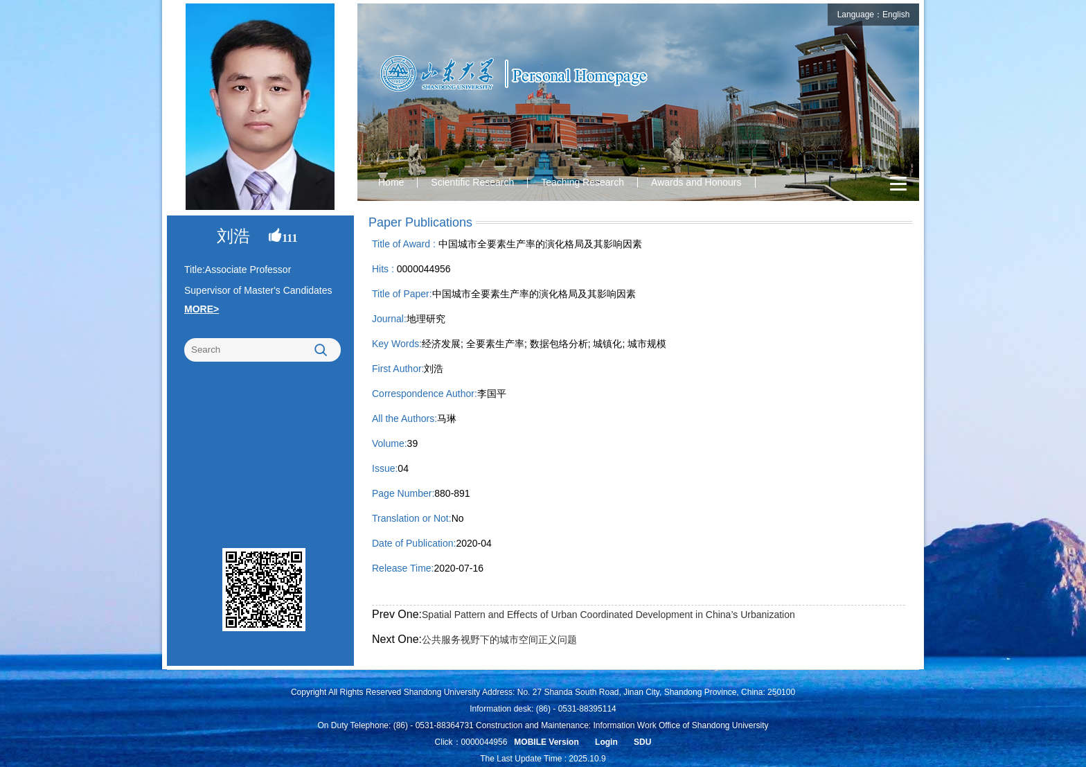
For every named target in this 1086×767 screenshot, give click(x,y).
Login (606, 742)
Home (391, 182)
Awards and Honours (696, 182)
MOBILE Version (546, 742)
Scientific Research (472, 182)
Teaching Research (582, 182)
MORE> (201, 309)
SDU (642, 742)
